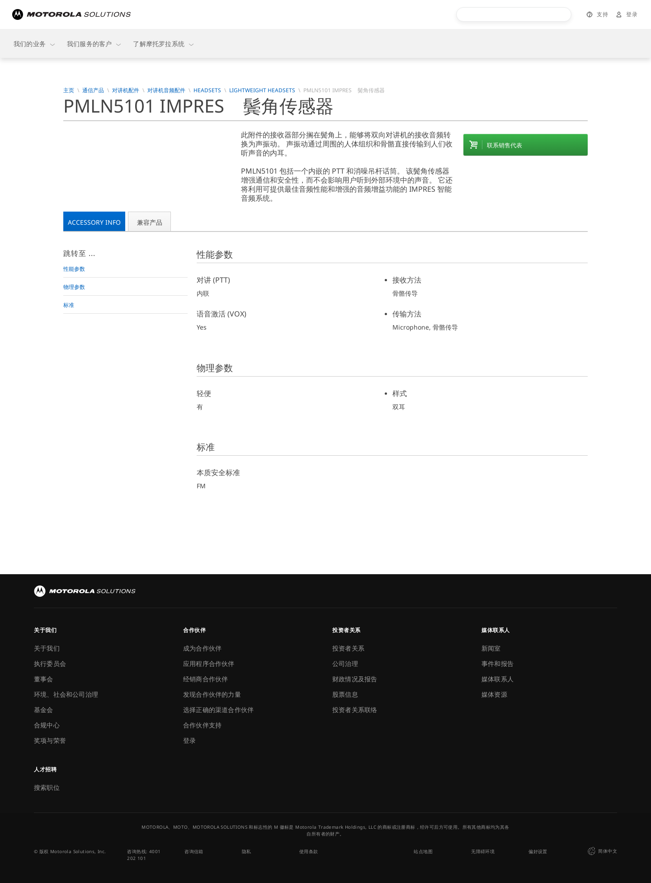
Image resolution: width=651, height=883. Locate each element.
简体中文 (601, 851)
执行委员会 (50, 663)
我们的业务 (35, 43)
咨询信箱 (193, 851)
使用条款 (308, 851)
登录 (631, 14)
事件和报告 (497, 663)
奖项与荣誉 (50, 740)
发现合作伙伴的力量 (212, 694)
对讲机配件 (125, 90)
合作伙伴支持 (202, 725)
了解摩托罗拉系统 (164, 43)
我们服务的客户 (94, 43)
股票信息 (345, 694)
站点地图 (423, 851)
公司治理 (345, 663)
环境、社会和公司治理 (66, 694)
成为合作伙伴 (202, 648)
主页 (68, 90)
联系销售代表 (504, 145)
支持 (602, 14)
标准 (68, 305)
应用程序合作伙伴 (209, 663)
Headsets (207, 90)
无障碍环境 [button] (483, 851)
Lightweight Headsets (262, 90)
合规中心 (47, 725)
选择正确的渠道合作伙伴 (218, 709)
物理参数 (74, 287)
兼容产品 (149, 222)
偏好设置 (537, 851)
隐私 (246, 851)
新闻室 (491, 648)
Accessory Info (94, 222)
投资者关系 (348, 648)
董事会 (43, 679)
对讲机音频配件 (166, 90)
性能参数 (74, 269)
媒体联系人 (497, 679)
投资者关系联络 (354, 709)
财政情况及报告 (354, 679)
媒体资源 (494, 694)
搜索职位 (47, 787)
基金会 (43, 709)
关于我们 (47, 648)
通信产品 (93, 90)
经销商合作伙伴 (205, 679)
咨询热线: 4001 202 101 (143, 854)
